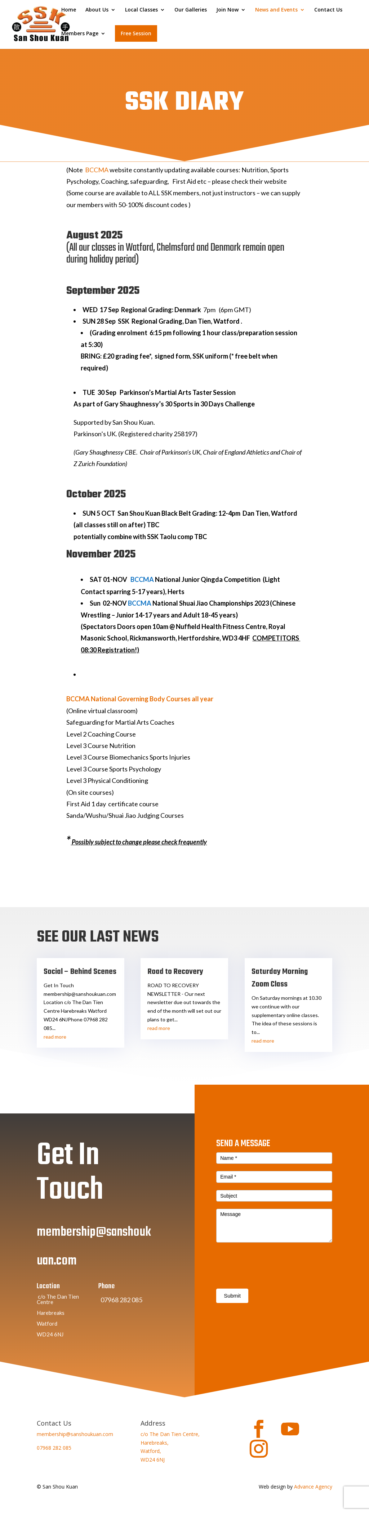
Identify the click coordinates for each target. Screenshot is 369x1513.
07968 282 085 (54, 1447)
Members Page (79, 34)
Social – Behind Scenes (80, 972)
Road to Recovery (175, 972)
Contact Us (328, 10)
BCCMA (96, 170)
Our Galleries (190, 10)
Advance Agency (313, 1486)
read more (55, 1037)
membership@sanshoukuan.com (75, 1434)
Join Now (227, 10)
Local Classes (141, 10)
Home (68, 10)
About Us (96, 10)
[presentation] (271, 1287)
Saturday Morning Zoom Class (280, 978)
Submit (232, 1319)
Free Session (136, 33)
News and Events (276, 10)
